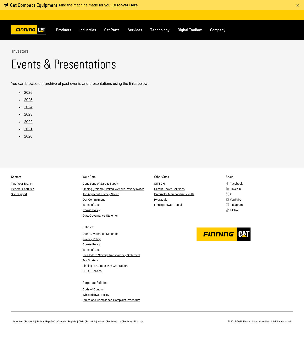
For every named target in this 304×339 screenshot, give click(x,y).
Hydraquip (160, 199)
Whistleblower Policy (96, 294)
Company (217, 29)
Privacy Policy (92, 239)
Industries (87, 29)
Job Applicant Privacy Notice (101, 194)
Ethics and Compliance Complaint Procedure (111, 300)
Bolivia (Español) (46, 321)
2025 (28, 100)
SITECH (159, 183)
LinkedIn (235, 189)
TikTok (234, 210)
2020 (28, 136)
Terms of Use (91, 204)
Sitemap (138, 321)
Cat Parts (112, 29)
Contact (273, 29)
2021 (28, 129)
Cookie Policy (91, 210)
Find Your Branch (22, 183)
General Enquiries (22, 189)
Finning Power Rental (168, 204)
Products (63, 29)
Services (135, 29)
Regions (287, 29)
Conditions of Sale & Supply (101, 183)
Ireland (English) (107, 321)
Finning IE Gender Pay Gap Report (105, 265)
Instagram (236, 204)
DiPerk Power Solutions (169, 189)
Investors (19, 51)
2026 (28, 92)
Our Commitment (94, 199)
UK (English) (125, 321)
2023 (28, 114)
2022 (28, 122)
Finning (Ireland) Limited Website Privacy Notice (114, 189)
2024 (28, 107)
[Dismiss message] (298, 5)
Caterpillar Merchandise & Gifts (174, 194)
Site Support (19, 194)
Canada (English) (67, 321)
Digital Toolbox (190, 29)
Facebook (236, 183)
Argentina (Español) (23, 321)
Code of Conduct (93, 289)
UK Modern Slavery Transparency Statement (111, 255)
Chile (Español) (86, 321)
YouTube (235, 199)
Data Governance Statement (101, 215)
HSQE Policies (92, 271)
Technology (160, 29)
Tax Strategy (91, 260)
